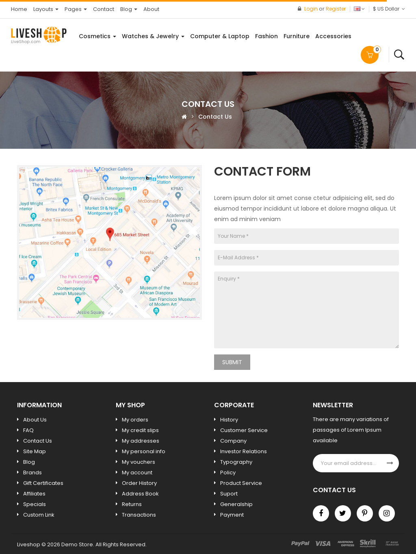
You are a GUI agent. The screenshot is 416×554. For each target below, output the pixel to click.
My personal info (143, 451)
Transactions (139, 515)
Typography (236, 462)
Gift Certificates (43, 483)
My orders (135, 420)
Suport (229, 494)
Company (233, 441)
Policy (228, 472)
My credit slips (140, 430)
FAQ (28, 430)
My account (137, 472)
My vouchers (138, 462)
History (229, 420)
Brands (32, 472)
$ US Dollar (389, 8)
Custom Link (38, 515)
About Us (35, 420)
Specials (34, 504)
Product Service (241, 483)
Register (336, 8)
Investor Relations (243, 451)
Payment (232, 515)
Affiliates (34, 494)
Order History (139, 483)
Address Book (140, 494)
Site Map (34, 451)
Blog (29, 462)
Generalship (236, 504)
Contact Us (215, 116)
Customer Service (244, 430)
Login (311, 8)
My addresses (140, 441)
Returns (132, 504)
